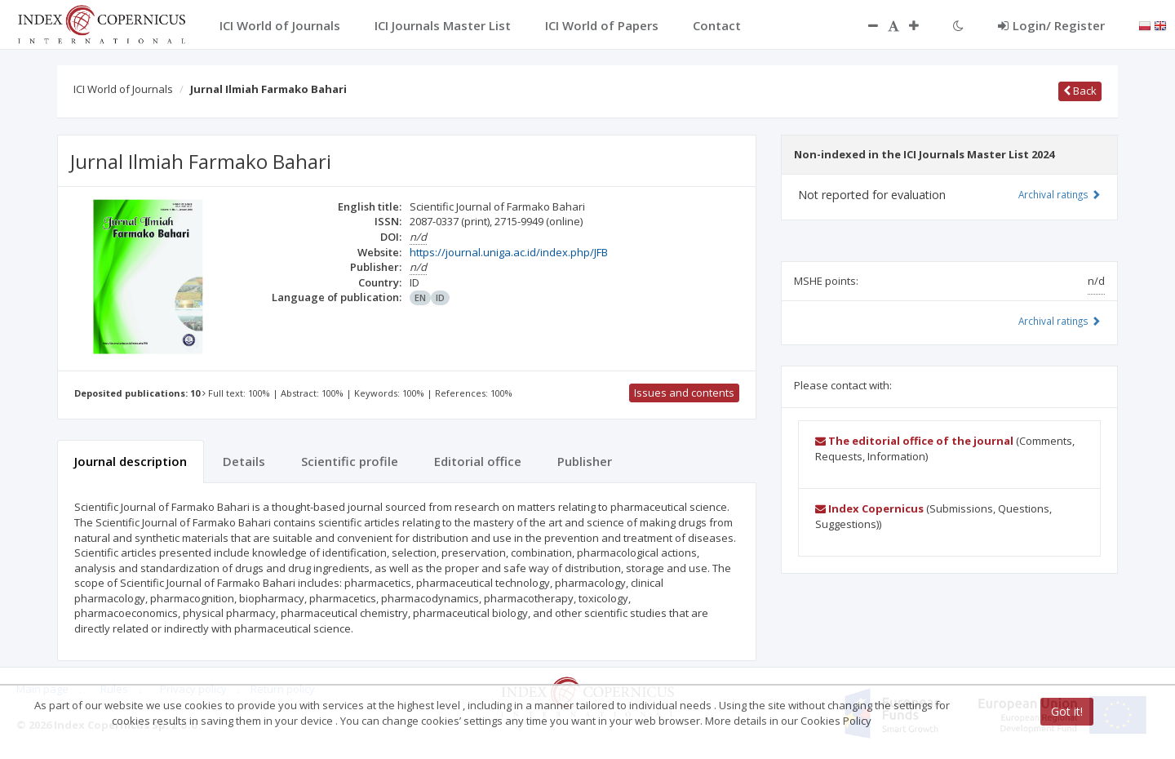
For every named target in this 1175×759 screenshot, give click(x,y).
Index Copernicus (869, 508)
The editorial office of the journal (914, 440)
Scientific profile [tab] (349, 461)
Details (244, 461)
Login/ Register (1051, 25)
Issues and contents (684, 392)
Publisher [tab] (584, 461)
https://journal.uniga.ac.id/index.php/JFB (509, 252)
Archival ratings (1059, 194)
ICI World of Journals (123, 89)
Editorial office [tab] (477, 461)
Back (1080, 90)
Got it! (1067, 711)
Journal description (130, 461)
